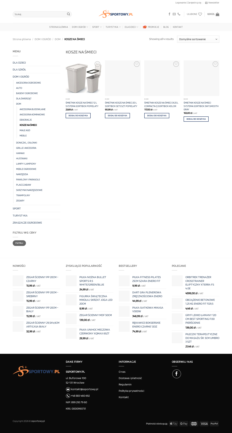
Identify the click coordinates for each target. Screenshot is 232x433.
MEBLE (23, 135)
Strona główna (58, 27)
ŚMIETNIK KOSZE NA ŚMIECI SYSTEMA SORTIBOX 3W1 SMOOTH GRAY (201, 106)
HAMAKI (20, 153)
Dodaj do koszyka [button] (78, 115)
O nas (122, 371)
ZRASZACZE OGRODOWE (27, 222)
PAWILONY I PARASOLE (28, 179)
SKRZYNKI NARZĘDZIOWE (29, 189)
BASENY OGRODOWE (27, 93)
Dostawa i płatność (130, 378)
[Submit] (68, 14)
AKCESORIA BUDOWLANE (32, 109)
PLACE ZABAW (23, 184)
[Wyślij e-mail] (174, 14)
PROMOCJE (150, 27)
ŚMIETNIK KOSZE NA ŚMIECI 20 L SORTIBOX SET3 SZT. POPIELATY (121, 104)
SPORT (97, 27)
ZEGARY (20, 200)
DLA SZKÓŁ (19, 69)
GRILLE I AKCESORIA (26, 147)
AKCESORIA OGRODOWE (28, 82)
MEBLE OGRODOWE (26, 168)
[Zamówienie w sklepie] (198, 39)
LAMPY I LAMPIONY (26, 163)
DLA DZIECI (131, 27)
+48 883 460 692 (80, 395)
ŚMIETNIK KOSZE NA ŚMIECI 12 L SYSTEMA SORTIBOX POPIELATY (82, 104)
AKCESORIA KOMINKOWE (32, 114)
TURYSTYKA (113, 27)
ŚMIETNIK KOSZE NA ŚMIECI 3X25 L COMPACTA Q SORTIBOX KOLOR (161, 104)
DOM (58, 39)
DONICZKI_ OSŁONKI (26, 142)
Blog (166, 27)
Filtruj (19, 243)
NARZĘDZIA (22, 174)
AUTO (19, 87)
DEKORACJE (26, 119)
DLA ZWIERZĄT (23, 98)
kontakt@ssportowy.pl (82, 389)
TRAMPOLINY (23, 195)
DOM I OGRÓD (80, 27)
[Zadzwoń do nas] (178, 14)
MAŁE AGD (25, 130)
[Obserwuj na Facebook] (169, 14)
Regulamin (125, 384)
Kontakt (178, 27)
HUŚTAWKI (21, 158)
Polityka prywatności (131, 390)
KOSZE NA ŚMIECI (28, 124)
